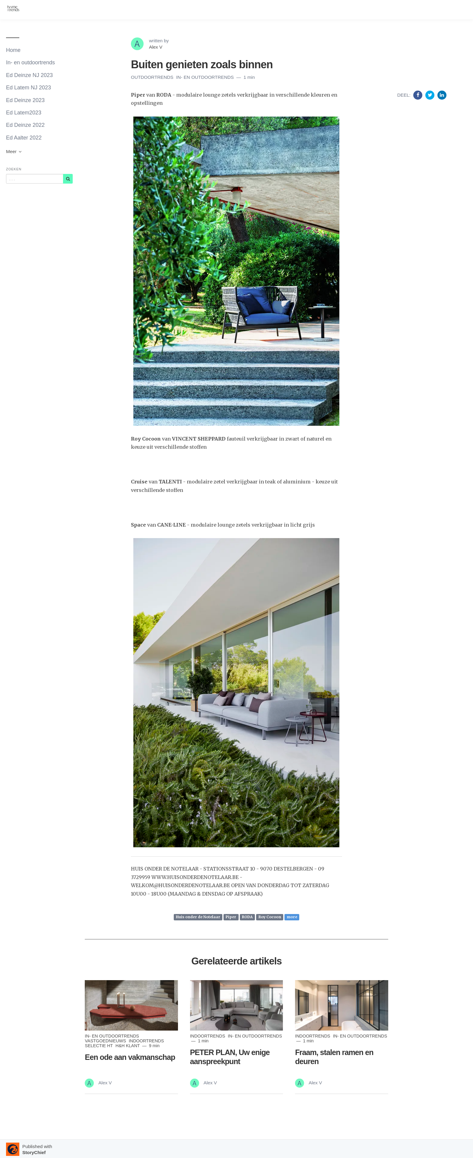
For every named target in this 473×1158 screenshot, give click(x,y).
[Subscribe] (68, 179)
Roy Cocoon (270, 917)
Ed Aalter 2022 (24, 138)
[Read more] (131, 1005)
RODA (247, 917)
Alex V (155, 47)
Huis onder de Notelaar (198, 917)
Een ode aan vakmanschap (130, 1057)
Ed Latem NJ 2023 (28, 88)
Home (13, 50)
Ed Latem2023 (23, 113)
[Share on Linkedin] (441, 95)
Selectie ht (99, 1045)
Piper (231, 917)
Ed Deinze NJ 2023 (29, 75)
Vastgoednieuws (106, 1040)
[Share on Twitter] (430, 95)
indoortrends (146, 1040)
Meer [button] (14, 151)
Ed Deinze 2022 (25, 125)
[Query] (34, 179)
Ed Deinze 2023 (25, 100)
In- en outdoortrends (30, 62)
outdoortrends (153, 77)
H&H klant (128, 1045)
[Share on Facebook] (418, 95)
